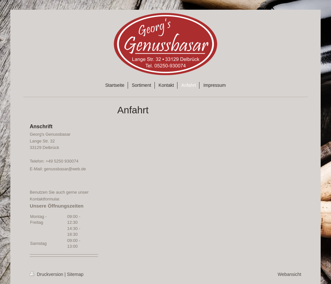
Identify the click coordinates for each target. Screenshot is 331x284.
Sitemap (75, 274)
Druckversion (47, 274)
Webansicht (289, 274)
